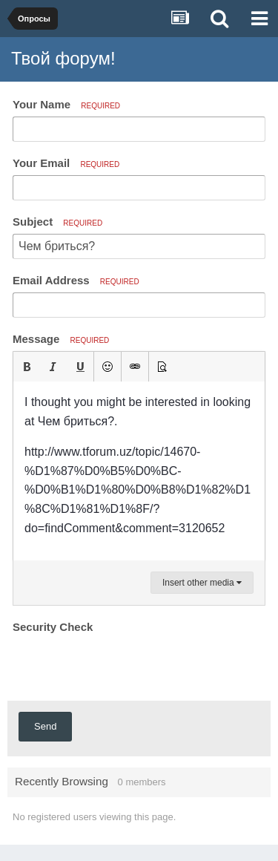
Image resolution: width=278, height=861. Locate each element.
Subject (57, 221)
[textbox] (139, 471)
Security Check (53, 627)
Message (61, 339)
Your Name (66, 104)
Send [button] (45, 726)
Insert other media (202, 582)
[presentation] (125, 666)
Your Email (66, 163)
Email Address (76, 280)
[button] (26, 367)
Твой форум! (63, 58)
